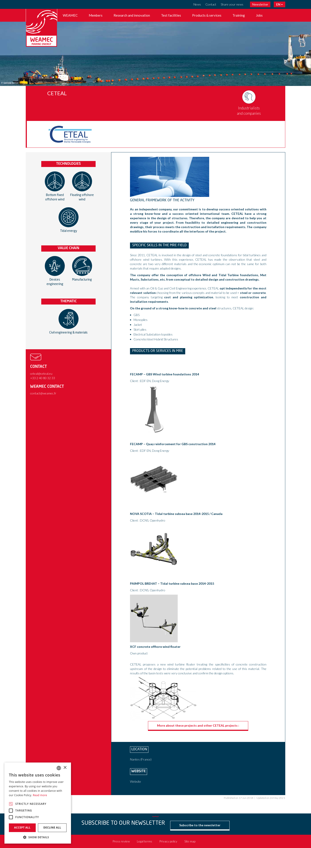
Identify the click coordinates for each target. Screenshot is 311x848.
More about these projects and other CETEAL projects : (198, 725)
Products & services (206, 15)
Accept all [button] (22, 827)
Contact (210, 4)
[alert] (37, 803)
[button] (38, 837)
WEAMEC (70, 15)
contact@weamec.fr (43, 393)
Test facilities (171, 15)
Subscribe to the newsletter (199, 825)
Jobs (259, 15)
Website (135, 781)
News (197, 4)
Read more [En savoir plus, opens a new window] (40, 795)
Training (238, 15)
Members (95, 15)
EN (279, 4)
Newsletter (260, 4)
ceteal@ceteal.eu (41, 373)
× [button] (65, 767)
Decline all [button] (52, 827)
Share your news (232, 4)
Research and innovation (132, 15)
